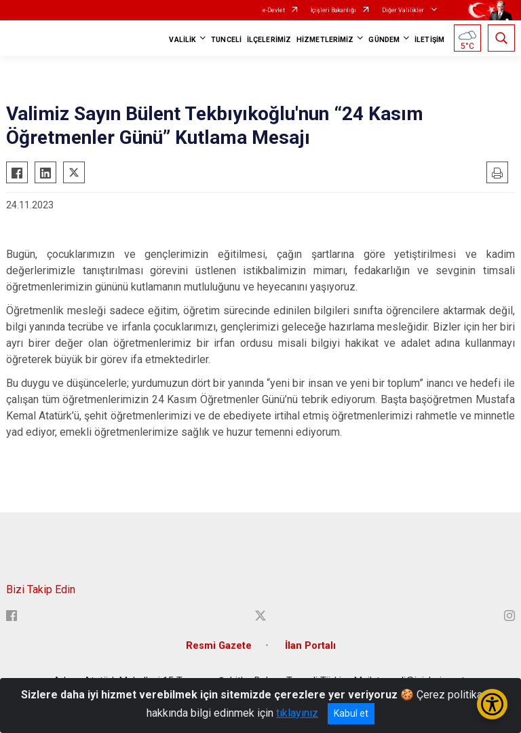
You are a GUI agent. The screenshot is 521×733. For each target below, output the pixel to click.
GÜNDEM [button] (384, 39)
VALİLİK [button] (182, 39)
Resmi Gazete (219, 646)
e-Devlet (274, 10)
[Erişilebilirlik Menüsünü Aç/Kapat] (492, 704)
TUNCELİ (226, 39)
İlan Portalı (310, 646)
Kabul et (351, 713)
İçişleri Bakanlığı (333, 10)
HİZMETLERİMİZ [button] (324, 39)
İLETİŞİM (429, 39)
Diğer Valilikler (403, 10)
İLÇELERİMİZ (269, 39)
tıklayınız (297, 713)
